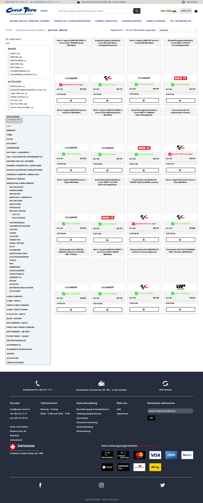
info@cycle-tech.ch (20, 409)
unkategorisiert (15, 362)
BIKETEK (14, 57)
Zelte (12, 246)
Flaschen (13, 236)
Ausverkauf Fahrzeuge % (19, 349)
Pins (11, 263)
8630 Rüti (14, 435)
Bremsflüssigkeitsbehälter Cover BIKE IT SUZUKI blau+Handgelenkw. (108, 182)
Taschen (13, 229)
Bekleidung (14, 194)
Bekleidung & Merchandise (30, 30)
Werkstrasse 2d (18, 431)
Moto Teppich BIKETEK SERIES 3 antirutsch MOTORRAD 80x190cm (107, 251)
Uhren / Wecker (16, 243)
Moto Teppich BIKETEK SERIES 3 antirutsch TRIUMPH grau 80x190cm (71, 42)
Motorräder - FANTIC (17, 323)
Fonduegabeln (16, 274)
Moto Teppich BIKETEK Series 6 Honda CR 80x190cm (71, 111)
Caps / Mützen (17, 93)
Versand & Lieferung (87, 422)
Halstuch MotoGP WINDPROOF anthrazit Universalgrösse (144, 250)
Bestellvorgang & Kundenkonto (93, 409)
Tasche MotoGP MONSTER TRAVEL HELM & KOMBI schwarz (144, 181)
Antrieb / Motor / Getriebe (20, 161)
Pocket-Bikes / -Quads (18, 336)
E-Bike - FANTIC (14, 300)
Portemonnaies (17, 222)
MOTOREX (15, 67)
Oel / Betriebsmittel (181, 21)
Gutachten (12, 358)
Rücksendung (83, 431)
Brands (44, 11)
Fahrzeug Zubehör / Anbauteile (23, 174)
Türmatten (14, 240)
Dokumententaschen (19, 226)
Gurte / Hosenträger (20, 107)
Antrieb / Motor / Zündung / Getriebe (30, 21)
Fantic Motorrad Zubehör (20, 327)
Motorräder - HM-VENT (18, 331)
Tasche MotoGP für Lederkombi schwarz (180, 111)
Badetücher (16, 86)
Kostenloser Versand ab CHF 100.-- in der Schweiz (101, 390)
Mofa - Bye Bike (14, 318)
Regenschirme (16, 190)
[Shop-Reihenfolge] (177, 30)
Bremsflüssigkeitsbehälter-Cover (26, 89)
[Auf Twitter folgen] (162, 485)
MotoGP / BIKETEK (17, 211)
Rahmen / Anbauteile (107, 21)
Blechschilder (16, 187)
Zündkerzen (13, 148)
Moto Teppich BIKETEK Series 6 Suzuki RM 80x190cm (144, 41)
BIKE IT (14, 53)
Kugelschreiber (16, 270)
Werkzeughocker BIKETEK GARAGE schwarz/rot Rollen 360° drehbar (71, 251)
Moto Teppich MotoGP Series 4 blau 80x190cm (180, 181)
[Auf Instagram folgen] (101, 485)
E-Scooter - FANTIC (16, 314)
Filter (10, 139)
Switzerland (16, 440)
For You (14, 100)
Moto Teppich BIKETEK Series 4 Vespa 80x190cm (71, 181)
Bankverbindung (85, 426)
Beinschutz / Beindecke (20, 197)
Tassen (12, 233)
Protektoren (15, 201)
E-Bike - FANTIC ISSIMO (17, 309)
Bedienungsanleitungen (21, 287)
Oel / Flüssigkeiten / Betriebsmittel (25, 156)
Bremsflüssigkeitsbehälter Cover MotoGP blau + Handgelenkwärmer (108, 42)
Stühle (12, 260)
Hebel (9, 134)
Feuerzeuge (14, 207)
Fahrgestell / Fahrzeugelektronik (73, 21)
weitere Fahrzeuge (16, 340)
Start (9, 30)
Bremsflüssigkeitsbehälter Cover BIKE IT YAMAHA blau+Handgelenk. (144, 112)
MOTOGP (15, 64)
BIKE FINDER (168, 11)
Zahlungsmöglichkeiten (89, 413)
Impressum (122, 413)
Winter (10, 353)
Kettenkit (12, 143)
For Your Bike (17, 103)
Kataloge (14, 284)
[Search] (136, 11)
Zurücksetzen (14, 120)
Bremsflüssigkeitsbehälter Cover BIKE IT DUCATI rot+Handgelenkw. (180, 42)
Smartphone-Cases (18, 253)
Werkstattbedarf (156, 21)
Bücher (12, 281)
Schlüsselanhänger (19, 257)
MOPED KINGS (17, 60)
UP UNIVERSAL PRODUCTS (22, 74)
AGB (119, 409)
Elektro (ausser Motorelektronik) (24, 170)
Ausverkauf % (14, 345)
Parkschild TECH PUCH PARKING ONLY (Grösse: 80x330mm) (180, 250)
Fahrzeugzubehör (132, 21)
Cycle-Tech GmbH (19, 426)
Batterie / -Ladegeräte (18, 152)
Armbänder (14, 267)
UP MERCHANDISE (19, 71)
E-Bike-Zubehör (18, 97)
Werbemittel (15, 277)
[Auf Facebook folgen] (40, 485)
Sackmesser (14, 250)
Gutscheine (14, 291)
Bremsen (11, 130)
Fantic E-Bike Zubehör (18, 305)
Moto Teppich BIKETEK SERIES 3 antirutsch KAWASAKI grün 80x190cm (107, 112)
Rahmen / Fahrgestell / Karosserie (24, 165)
